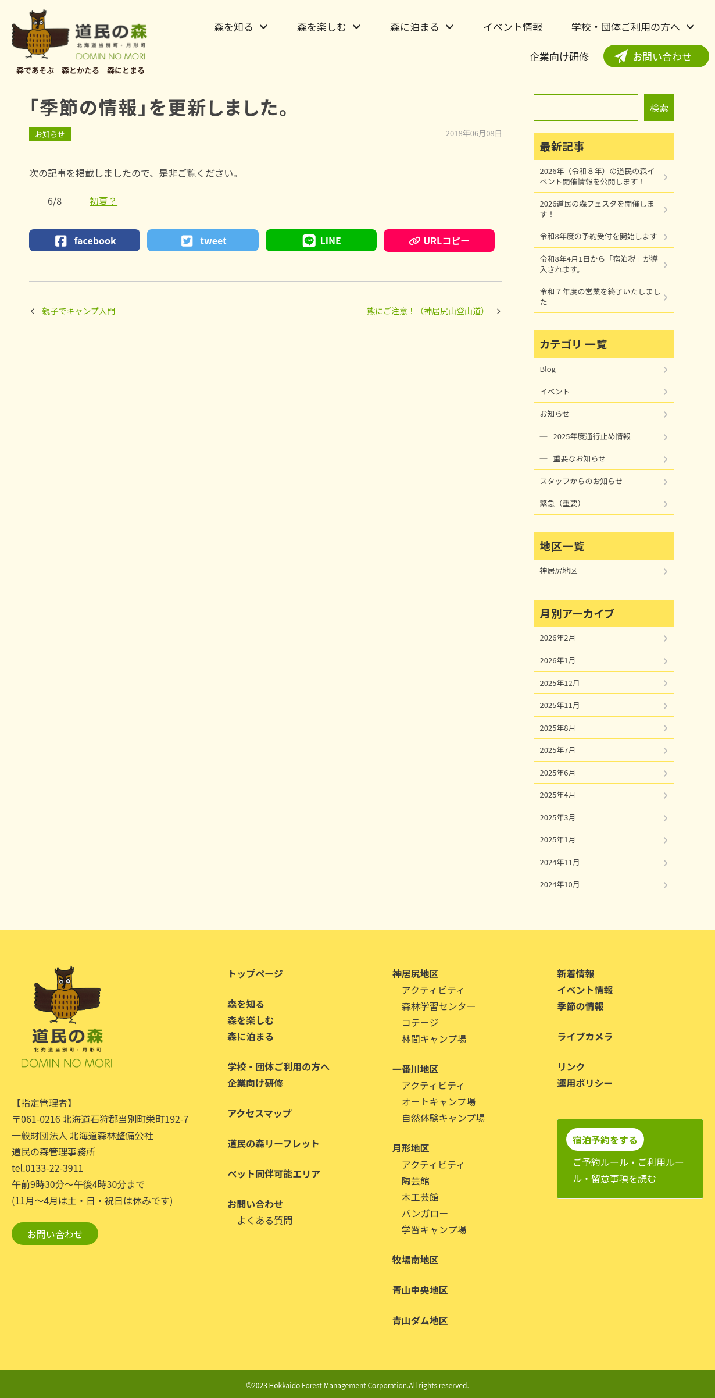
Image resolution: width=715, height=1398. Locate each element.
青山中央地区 (420, 1290)
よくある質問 (264, 1220)
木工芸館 (420, 1197)
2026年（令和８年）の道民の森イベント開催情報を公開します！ (597, 176)
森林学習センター (439, 1006)
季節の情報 (580, 1006)
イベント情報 (512, 26)
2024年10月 (560, 884)
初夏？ (103, 201)
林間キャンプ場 (434, 1038)
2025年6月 (558, 772)
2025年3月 (558, 817)
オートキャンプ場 (439, 1101)
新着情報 (575, 973)
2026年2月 (558, 637)
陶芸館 (416, 1180)
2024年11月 (560, 861)
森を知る (233, 26)
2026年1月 (558, 660)
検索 (659, 108)
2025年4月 (558, 794)
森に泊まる (414, 26)
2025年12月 (560, 682)
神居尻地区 (559, 570)
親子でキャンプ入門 (79, 310)
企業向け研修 (559, 56)
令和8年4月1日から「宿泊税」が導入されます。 (599, 264)
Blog (548, 368)
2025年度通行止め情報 (592, 436)
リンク (571, 1066)
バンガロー (425, 1213)
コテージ (420, 1022)
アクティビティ (433, 990)
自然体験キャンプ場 (443, 1118)
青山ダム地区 (420, 1320)
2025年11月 (560, 704)
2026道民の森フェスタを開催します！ (597, 208)
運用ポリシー (585, 1083)
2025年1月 (558, 839)
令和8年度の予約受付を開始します (598, 235)
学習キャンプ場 (434, 1229)
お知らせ (50, 134)
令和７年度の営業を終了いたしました (600, 296)
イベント (555, 391)
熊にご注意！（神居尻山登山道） (428, 310)
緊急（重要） (562, 502)
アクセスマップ (259, 1113)
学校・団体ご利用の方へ (625, 26)
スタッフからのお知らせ (581, 480)
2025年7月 (558, 749)
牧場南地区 (415, 1260)
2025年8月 (558, 727)
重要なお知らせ (579, 458)
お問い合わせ (662, 56)
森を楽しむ (321, 26)
